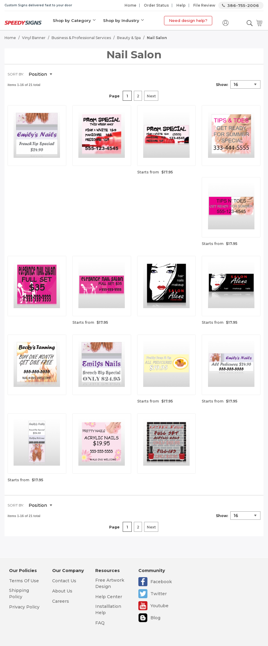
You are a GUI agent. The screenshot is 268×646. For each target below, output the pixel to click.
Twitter (158, 593)
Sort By (15, 74)
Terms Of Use (24, 580)
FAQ (100, 623)
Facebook (161, 581)
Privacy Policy (24, 607)
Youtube (159, 605)
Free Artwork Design (109, 583)
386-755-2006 (243, 5)
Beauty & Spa (129, 37)
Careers (60, 601)
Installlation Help (108, 609)
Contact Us (64, 580)
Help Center (108, 596)
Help (181, 5)
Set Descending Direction (61, 74)
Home (130, 5)
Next (151, 96)
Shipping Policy (19, 593)
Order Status (156, 5)
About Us (62, 591)
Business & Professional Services (81, 37)
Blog (155, 617)
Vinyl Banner (34, 37)
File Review (204, 5)
